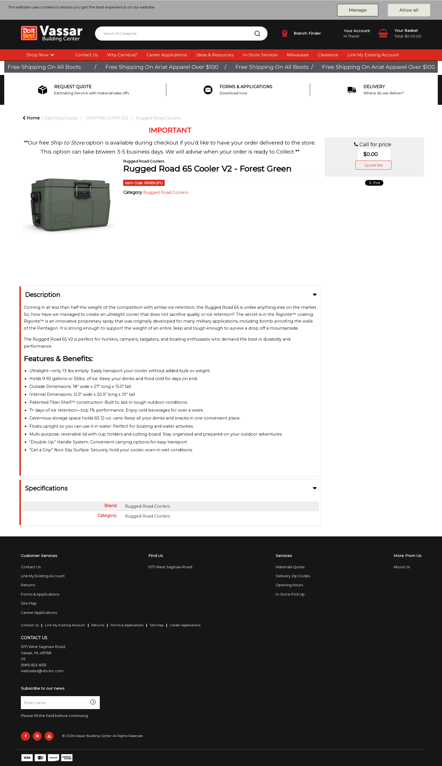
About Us (402, 567)
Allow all (409, 10)
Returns (28, 585)
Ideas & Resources (214, 54)
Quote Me (373, 165)
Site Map (29, 603)
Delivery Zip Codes (293, 576)
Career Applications (167, 54)
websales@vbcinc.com (42, 671)
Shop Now (37, 54)
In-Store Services (260, 54)
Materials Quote (290, 567)
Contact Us (86, 54)
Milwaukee (298, 54)
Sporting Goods (61, 118)
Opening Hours (289, 585)
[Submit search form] (257, 33)
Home (31, 118)
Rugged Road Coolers (158, 118)
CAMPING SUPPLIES (106, 118)
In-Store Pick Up (290, 594)
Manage (358, 10)
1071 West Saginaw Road (170, 567)
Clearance (328, 54)
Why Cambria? (122, 54)
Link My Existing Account (373, 54)
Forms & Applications (40, 594)
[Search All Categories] (181, 33)
